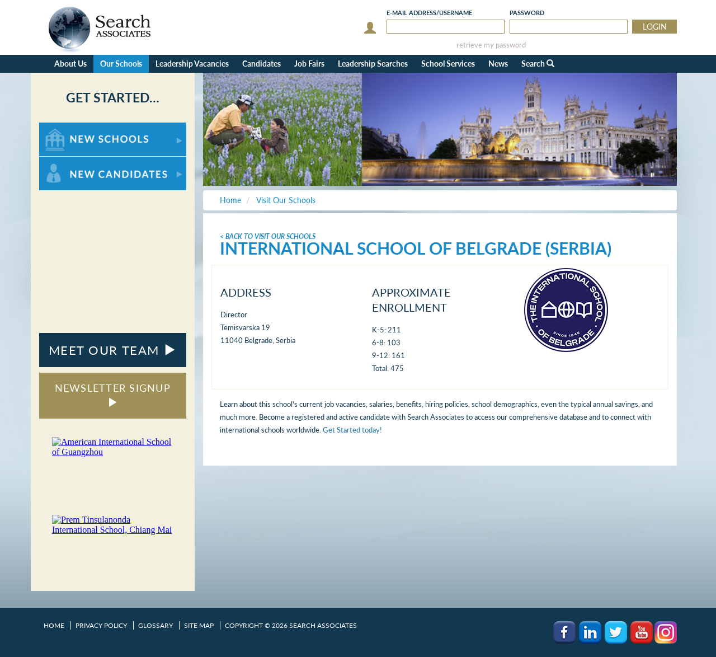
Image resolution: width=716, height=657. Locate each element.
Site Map (199, 625)
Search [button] (537, 63)
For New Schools (68, 128)
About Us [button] (70, 63)
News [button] (498, 63)
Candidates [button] (261, 63)
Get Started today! (352, 429)
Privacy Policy (101, 625)
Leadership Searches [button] (373, 63)
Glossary (155, 625)
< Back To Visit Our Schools (267, 236)
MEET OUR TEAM (113, 350)
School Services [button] (448, 63)
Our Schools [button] (121, 63)
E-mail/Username (429, 12)
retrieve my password (491, 45)
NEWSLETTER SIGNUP (113, 394)
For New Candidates (74, 162)
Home (54, 625)
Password (527, 12)
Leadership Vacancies (192, 63)
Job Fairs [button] (309, 63)
